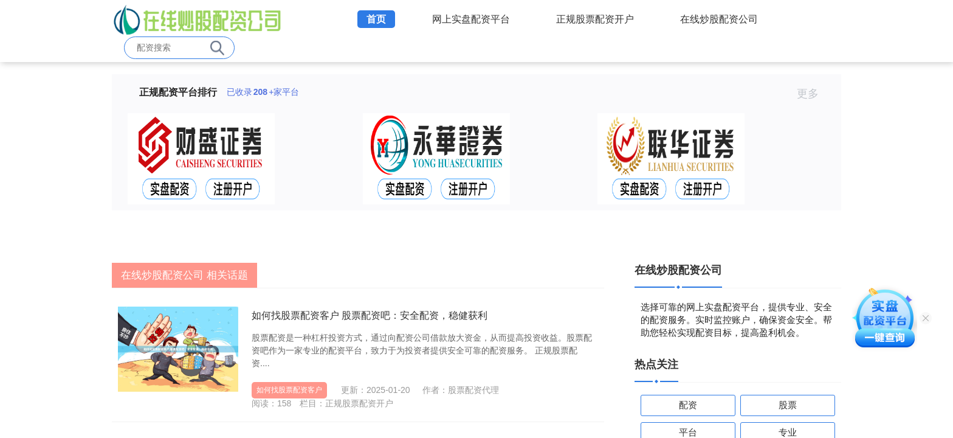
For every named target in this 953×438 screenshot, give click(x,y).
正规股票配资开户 (595, 19)
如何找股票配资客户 (289, 390)
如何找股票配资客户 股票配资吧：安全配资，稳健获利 (369, 315)
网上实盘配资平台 (471, 19)
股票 (788, 405)
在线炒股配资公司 (719, 19)
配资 (688, 405)
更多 (813, 94)
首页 (376, 19)
